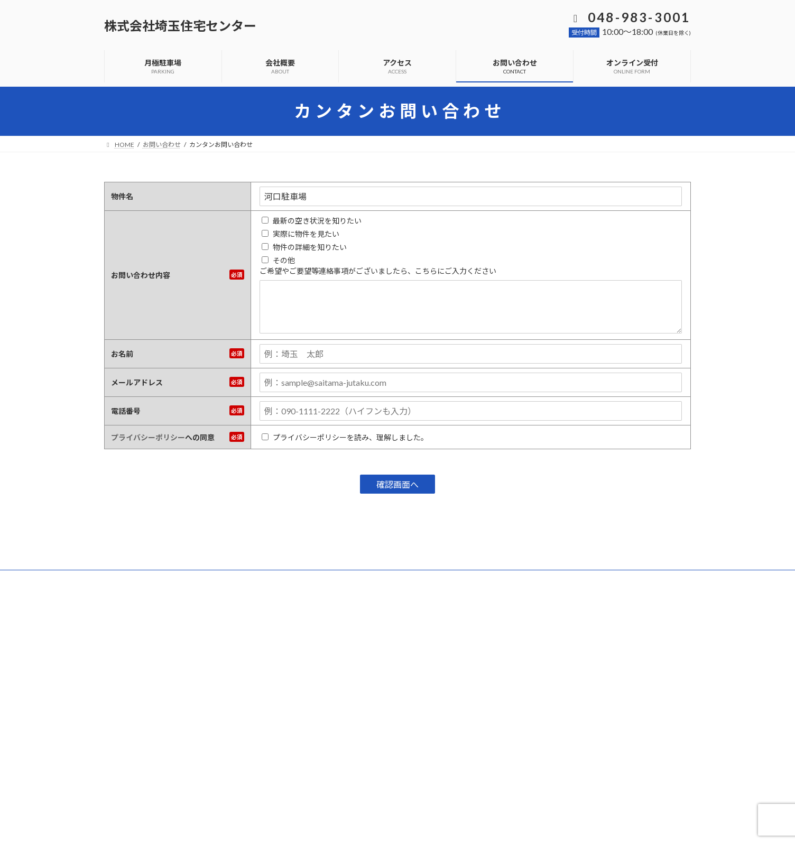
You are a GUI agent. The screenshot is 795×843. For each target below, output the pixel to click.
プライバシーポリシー (148, 437)
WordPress (340, 825)
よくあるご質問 (176, 579)
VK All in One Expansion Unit (466, 825)
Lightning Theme (395, 825)
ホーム (123, 579)
